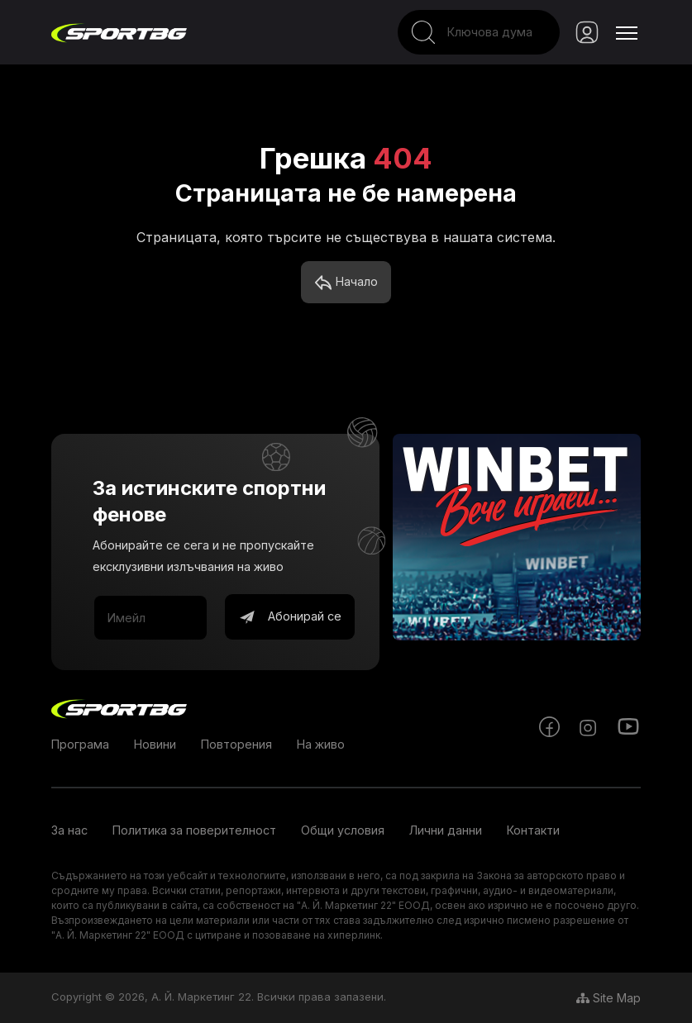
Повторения (236, 744)
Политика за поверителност (194, 830)
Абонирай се (289, 617)
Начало (346, 283)
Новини (155, 744)
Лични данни (445, 830)
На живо (321, 744)
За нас (69, 830)
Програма (80, 744)
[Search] (478, 32)
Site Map (608, 998)
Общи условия (342, 830)
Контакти (533, 830)
